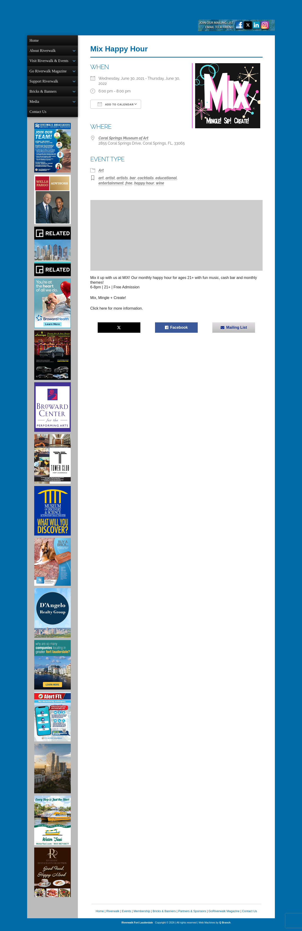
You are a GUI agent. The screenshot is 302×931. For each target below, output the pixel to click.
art (101, 178)
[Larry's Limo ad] (52, 359)
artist (110, 178)
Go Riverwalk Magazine (48, 73)
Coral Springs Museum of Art (123, 138)
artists (122, 178)
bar (133, 178)
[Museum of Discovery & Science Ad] (52, 514)
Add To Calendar (116, 104)
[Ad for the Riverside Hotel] (52, 876)
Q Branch (225, 926)
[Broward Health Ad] (52, 307)
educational (166, 178)
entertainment (111, 183)
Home (34, 40)
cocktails (146, 178)
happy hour (144, 183)
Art (101, 170)
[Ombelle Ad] (52, 772)
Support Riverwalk (43, 83)
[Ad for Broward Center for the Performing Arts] (52, 411)
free (128, 183)
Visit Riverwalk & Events (48, 62)
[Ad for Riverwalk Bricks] (52, 565)
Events (126, 915)
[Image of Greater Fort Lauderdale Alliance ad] (52, 668)
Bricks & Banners (43, 94)
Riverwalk (112, 915)
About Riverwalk (42, 51)
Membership (142, 915)
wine (160, 183)
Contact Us (37, 115)
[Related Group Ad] (52, 255)
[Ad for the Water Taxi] (52, 824)
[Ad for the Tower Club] (52, 463)
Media (34, 104)
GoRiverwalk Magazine (224, 915)
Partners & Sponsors (192, 915)
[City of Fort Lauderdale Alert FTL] (52, 720)
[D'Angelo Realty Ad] (52, 617)
